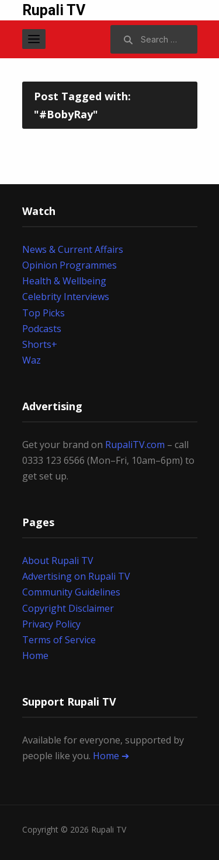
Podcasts (41, 328)
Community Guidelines (71, 592)
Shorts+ (39, 344)
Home (35, 655)
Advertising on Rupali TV (76, 576)
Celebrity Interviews (65, 296)
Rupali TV (53, 10)
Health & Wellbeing (64, 280)
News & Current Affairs (72, 249)
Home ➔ (111, 755)
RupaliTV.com (135, 444)
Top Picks (43, 312)
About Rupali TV (57, 560)
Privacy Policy (51, 624)
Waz (31, 360)
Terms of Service (59, 639)
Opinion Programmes (69, 265)
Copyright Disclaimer (68, 608)
